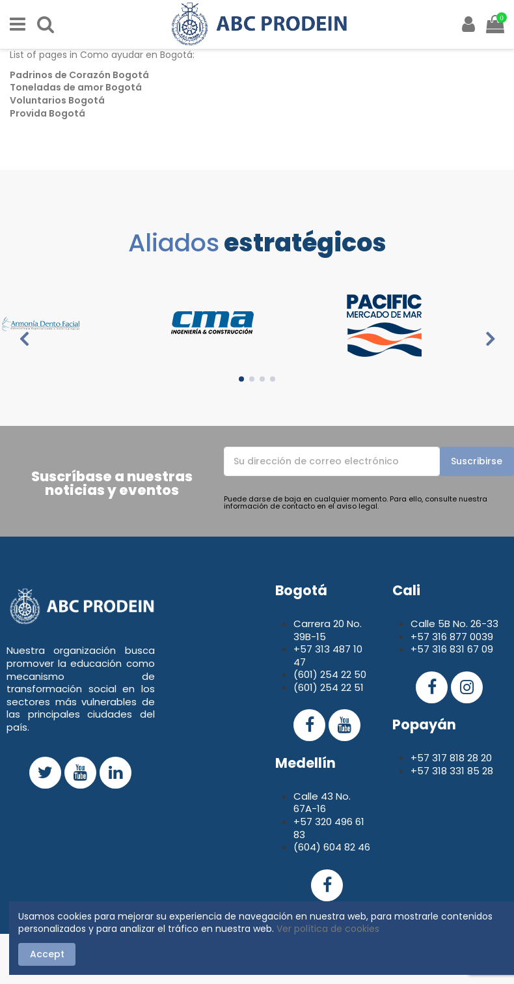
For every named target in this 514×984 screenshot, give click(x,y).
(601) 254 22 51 (328, 687)
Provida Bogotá (47, 113)
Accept (47, 954)
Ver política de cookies (328, 928)
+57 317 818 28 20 (451, 758)
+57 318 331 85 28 (452, 771)
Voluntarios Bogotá (57, 100)
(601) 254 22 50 (329, 674)
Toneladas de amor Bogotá (76, 87)
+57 (421, 636)
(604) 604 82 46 (331, 847)
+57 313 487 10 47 (327, 655)
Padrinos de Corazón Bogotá (79, 74)
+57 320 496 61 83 (328, 828)
